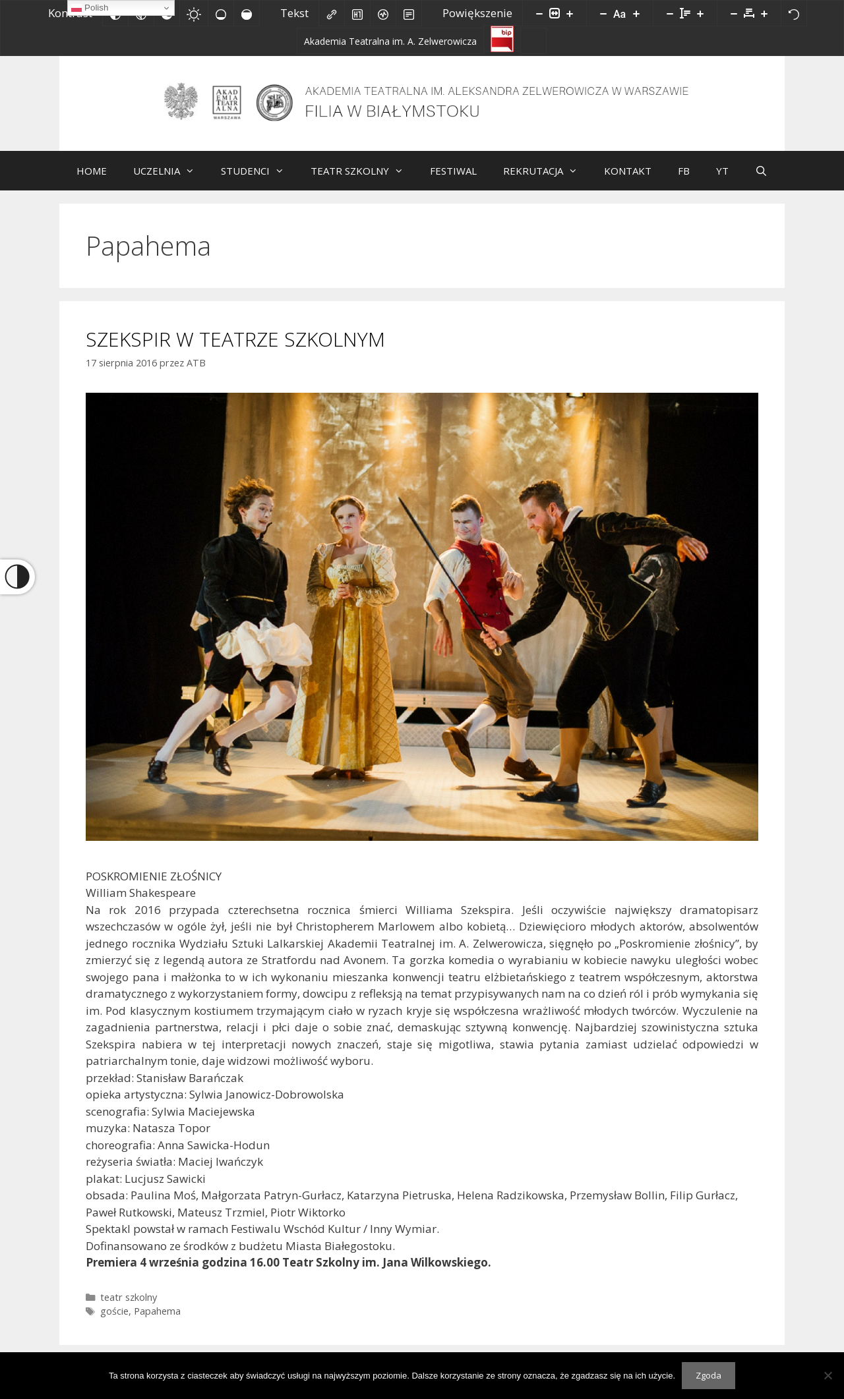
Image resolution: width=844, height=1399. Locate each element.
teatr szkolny (128, 1307)
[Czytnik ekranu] (383, 13)
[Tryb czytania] (409, 13)
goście (114, 1321)
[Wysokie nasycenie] (246, 13)
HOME (91, 180)
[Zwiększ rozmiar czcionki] (636, 13)
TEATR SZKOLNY (364, 180)
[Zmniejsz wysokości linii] (670, 13)
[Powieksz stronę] (570, 13)
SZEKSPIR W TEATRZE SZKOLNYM (235, 348)
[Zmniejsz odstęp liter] (734, 13)
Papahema (157, 1321)
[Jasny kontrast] (193, 13)
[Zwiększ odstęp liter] (764, 13)
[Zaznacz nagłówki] (357, 13)
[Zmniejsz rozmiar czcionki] (603, 13)
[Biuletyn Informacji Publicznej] (502, 38)
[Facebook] (533, 41)
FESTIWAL (453, 180)
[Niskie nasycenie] (221, 13)
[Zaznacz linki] (331, 13)
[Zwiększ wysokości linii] (700, 13)
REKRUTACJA (547, 180)
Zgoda (708, 1375)
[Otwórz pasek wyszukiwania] (761, 180)
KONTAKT (627, 180)
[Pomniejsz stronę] (539, 13)
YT (722, 180)
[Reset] (794, 13)
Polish (89, 8)
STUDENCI (259, 180)
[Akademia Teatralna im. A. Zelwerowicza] (390, 41)
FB (684, 180)
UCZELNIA (170, 180)
